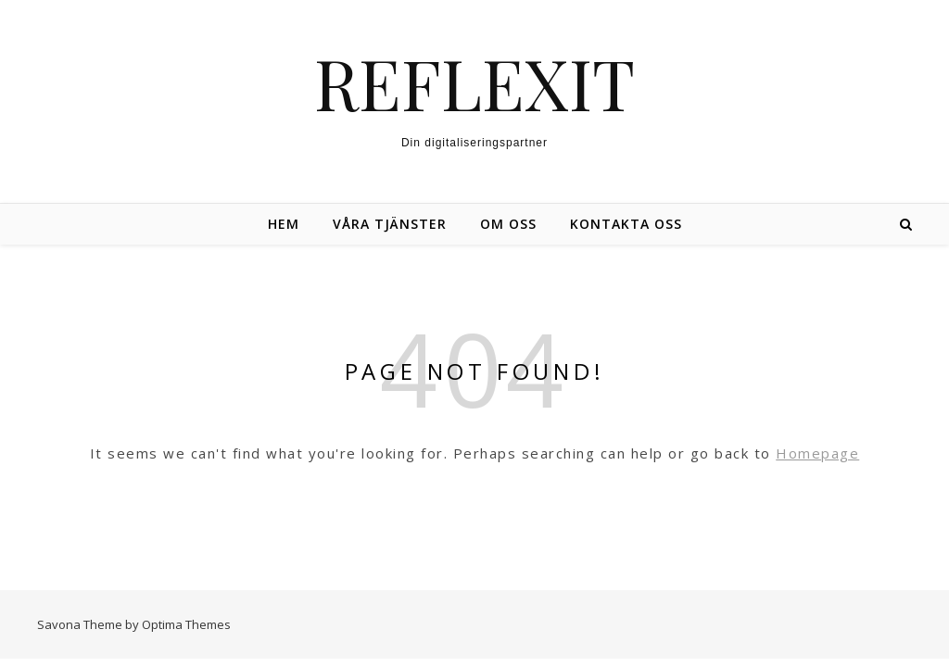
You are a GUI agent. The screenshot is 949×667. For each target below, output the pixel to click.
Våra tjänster (390, 224)
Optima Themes (186, 624)
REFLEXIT (474, 83)
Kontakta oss (626, 224)
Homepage (817, 453)
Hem (283, 224)
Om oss (508, 224)
